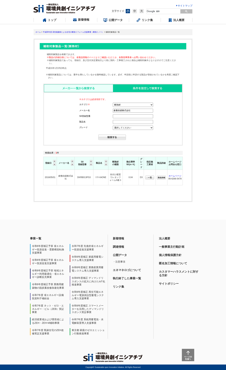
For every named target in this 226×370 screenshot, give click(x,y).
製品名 (82, 122)
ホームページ (175, 176)
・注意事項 (119, 261)
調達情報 (118, 246)
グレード (83, 127)
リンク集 (118, 286)
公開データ (120, 255)
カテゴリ (84, 104)
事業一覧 (35, 238)
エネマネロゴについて (127, 270)
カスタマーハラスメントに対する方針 (178, 273)
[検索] (161, 11)
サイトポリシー (169, 283)
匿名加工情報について (173, 263)
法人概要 (164, 238)
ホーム (38, 32)
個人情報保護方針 (170, 255)
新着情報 (118, 238)
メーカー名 (84, 110)
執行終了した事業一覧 (127, 278)
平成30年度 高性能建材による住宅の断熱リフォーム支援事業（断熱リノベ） (73, 32)
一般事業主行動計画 (171, 246)
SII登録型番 (84, 116)
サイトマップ (185, 5)
